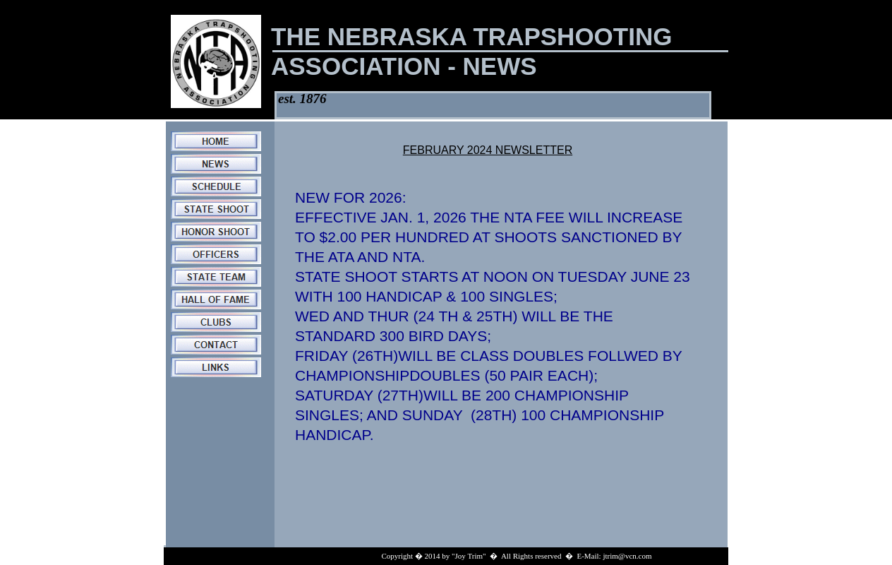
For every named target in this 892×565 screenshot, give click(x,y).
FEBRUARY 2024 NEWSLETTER (487, 150)
